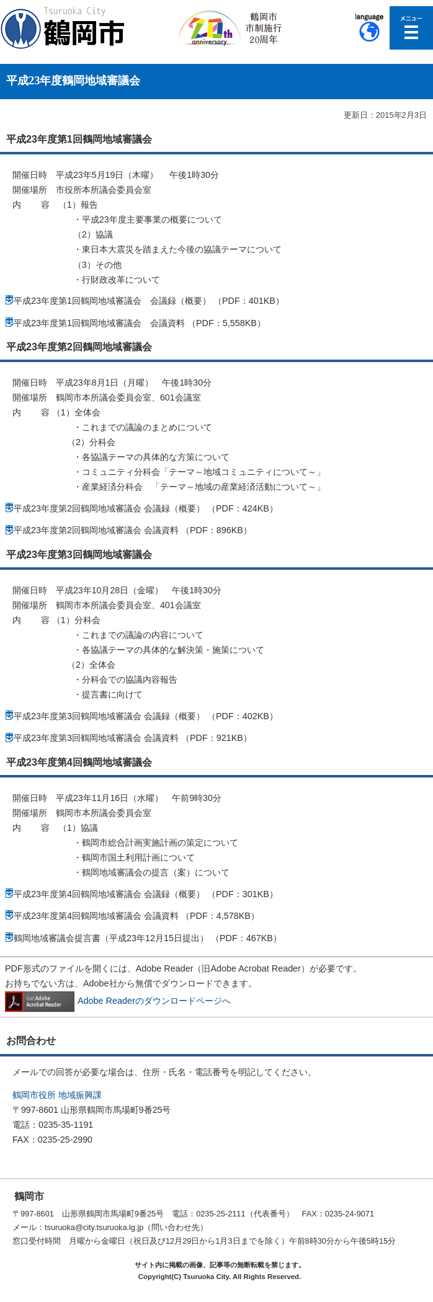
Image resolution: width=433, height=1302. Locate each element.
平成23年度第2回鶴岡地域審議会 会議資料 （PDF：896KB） (133, 530)
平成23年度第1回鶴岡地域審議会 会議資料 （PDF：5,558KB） (140, 323)
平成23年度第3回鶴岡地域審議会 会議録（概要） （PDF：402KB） (146, 716)
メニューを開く (411, 28)
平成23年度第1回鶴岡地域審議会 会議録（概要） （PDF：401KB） (149, 301)
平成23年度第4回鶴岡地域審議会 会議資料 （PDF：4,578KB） (136, 916)
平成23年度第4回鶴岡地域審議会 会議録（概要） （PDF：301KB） (146, 894)
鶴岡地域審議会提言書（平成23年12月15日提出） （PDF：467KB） (148, 938)
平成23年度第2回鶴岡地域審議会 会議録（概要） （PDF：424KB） (146, 508)
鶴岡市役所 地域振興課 (57, 1095)
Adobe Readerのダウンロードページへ (118, 1001)
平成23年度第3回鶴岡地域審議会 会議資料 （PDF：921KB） (133, 738)
